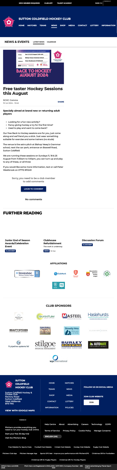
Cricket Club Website (63, 447)
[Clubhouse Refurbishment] (58, 227)
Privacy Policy (69, 431)
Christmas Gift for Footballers (103, 453)
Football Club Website (43, 447)
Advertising (73, 424)
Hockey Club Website (82, 447)
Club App (48, 3)
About (61, 424)
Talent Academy (64, 3)
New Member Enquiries (29, 3)
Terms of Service (52, 431)
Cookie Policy (85, 431)
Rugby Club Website (101, 447)
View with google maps (20, 411)
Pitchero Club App (10, 453)
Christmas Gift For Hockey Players (72, 460)
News (35, 42)
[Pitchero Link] (109, 4)
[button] (21, 25)
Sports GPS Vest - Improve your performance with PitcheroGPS (64, 453)
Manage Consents (102, 431)
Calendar (45, 42)
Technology (96, 424)
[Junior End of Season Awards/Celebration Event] (20, 227)
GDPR (108, 424)
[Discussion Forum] (97, 227)
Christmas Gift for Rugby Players (43, 460)
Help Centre (50, 424)
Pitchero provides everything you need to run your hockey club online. (22, 428)
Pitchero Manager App (28, 453)
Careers (84, 424)
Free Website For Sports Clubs (19, 447)
